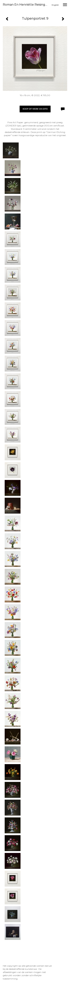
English (55, 5)
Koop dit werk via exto (35, 109)
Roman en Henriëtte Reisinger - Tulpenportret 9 (27, 4)
